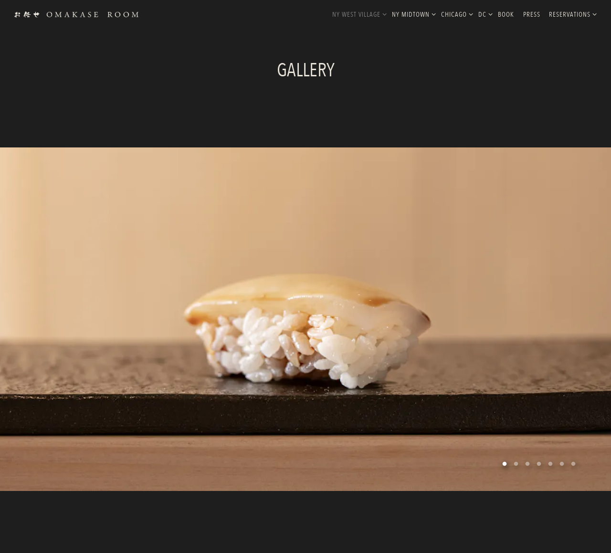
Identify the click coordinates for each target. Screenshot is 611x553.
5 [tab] (550, 461)
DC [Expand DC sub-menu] (484, 14)
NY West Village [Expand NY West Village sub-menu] (358, 14)
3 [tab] (527, 461)
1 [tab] (504, 461)
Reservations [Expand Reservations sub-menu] (571, 14)
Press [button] (531, 14)
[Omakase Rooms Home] (76, 13)
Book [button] (506, 14)
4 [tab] (539, 461)
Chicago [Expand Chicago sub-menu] (455, 14)
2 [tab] (516, 461)
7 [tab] (573, 461)
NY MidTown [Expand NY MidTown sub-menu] (412, 14)
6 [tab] (562, 461)
